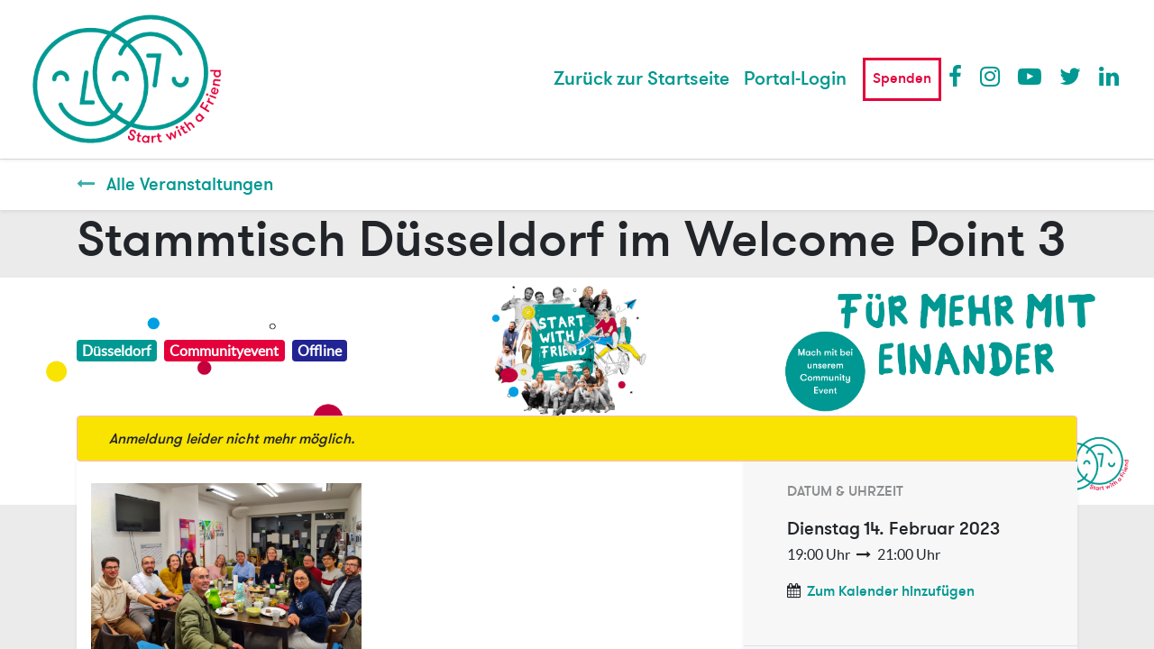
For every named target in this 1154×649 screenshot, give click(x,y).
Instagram (991, 76)
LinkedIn (1110, 76)
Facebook (959, 76)
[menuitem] (641, 79)
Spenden (902, 78)
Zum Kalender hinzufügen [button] (891, 591)
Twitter (1070, 76)
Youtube (1029, 76)
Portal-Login (795, 79)
